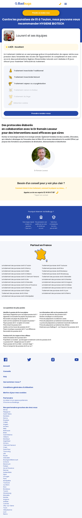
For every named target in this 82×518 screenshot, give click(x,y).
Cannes (6, 504)
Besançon (7, 464)
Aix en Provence (8, 468)
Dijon (5, 474)
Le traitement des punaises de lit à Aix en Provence (19, 285)
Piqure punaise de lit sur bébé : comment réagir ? (18, 344)
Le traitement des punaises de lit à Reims (56, 293)
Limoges (6, 476)
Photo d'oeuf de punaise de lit (12, 325)
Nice (4, 487)
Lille (4, 454)
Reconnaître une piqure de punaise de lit (15, 319)
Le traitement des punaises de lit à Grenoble (17, 282)
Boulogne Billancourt (10, 460)
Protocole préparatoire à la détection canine (52, 319)
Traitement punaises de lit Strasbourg (55, 274)
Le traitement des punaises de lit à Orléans (17, 274)
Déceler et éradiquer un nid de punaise (51, 316)
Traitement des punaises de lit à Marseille (56, 277)
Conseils (7, 371)
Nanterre (6, 416)
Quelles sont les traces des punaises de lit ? (16, 327)
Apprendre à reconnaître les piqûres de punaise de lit (19, 316)
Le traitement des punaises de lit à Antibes (56, 285)
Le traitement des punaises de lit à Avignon (57, 282)
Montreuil (6, 439)
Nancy (5, 418)
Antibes (5, 501)
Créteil (5, 422)
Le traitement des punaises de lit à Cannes (57, 288)
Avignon (6, 499)
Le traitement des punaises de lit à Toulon (16, 265)
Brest (5, 433)
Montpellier (7, 481)
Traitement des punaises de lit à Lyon (55, 290)
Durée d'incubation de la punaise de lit (14, 338)
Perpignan (6, 412)
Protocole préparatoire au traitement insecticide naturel (56, 321)
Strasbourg (7, 493)
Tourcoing (7, 451)
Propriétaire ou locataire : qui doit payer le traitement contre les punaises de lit (27, 340)
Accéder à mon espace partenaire (15, 400)
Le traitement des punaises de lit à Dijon (16, 290)
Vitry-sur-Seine (8, 506)
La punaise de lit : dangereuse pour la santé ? (17, 342)
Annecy (6, 443)
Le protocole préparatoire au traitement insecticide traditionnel (58, 323)
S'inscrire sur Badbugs (11, 402)
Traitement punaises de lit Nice (53, 268)
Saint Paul (6, 449)
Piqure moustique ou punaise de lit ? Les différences (19, 329)
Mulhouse (6, 431)
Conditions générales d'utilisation (18, 387)
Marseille (6, 495)
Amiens (6, 426)
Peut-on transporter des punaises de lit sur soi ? (17, 346)
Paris (5, 479)
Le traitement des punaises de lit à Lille (15, 279)
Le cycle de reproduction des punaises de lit (52, 314)
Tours (5, 508)
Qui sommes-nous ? (12, 382)
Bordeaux (6, 489)
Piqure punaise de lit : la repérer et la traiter (16, 323)
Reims (5, 514)
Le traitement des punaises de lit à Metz (15, 271)
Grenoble (6, 458)
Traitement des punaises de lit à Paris (15, 293)
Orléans (6, 437)
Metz (4, 428)
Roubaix (6, 420)
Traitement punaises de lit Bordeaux (54, 271)
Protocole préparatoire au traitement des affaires (54, 325)
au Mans (6, 485)
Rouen (5, 456)
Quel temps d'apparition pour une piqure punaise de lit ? (20, 314)
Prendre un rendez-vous (41, 13)
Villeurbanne (7, 510)
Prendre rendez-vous (41, 113)
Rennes (5, 470)
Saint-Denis (7, 414)
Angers (5, 424)
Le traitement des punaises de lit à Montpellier (18, 296)
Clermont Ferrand (9, 445)
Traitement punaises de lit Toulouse (54, 265)
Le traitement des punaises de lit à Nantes (56, 279)
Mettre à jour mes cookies (14, 392)
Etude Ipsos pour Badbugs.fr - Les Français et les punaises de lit (59, 327)
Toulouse (6, 483)
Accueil (6, 366)
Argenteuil (7, 441)
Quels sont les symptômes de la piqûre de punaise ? (19, 321)
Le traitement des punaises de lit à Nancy (16, 268)
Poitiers (5, 466)
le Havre (6, 462)
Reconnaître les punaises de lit (12, 331)
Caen (5, 447)
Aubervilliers (7, 472)
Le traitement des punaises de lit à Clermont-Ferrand (20, 277)
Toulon (5, 491)
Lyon (4, 512)
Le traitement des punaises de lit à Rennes (16, 288)
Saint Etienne (7, 435)
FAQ (5, 376)
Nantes (5, 497)
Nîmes (5, 410)
